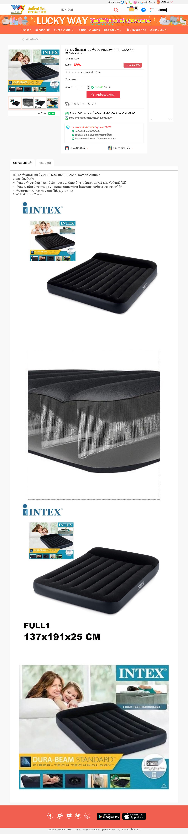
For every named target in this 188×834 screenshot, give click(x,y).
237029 (75, 58)
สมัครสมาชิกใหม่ (63, 30)
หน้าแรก (26, 30)
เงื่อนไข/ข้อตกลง (135, 30)
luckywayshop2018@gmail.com (98, 829)
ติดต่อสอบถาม (112, 30)
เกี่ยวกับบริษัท (158, 30)
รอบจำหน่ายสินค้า (89, 30)
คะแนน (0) (45, 163)
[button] (155, 119)
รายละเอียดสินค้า (22, 163)
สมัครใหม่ (146, 2)
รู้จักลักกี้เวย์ (42, 30)
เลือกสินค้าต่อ (31, 39)
